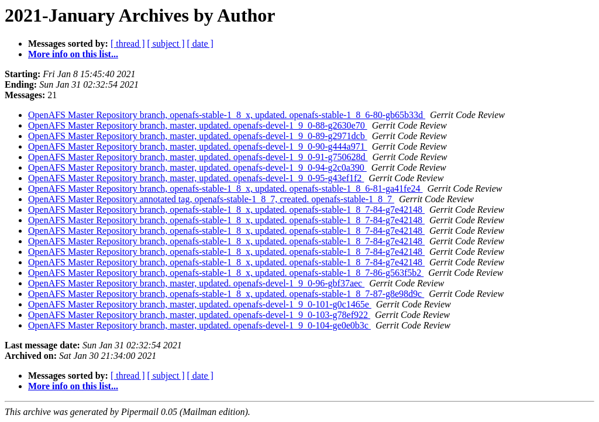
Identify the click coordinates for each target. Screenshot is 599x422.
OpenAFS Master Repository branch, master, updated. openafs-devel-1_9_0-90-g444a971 (197, 146)
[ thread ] (128, 44)
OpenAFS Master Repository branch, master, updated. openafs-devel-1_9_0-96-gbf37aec (196, 283)
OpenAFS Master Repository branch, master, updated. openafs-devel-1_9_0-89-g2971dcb (197, 136)
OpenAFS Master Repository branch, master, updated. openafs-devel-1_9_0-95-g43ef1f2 (196, 178)
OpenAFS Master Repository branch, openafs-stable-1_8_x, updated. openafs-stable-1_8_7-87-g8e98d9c (226, 294)
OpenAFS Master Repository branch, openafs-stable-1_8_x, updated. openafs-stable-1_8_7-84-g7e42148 (226, 210)
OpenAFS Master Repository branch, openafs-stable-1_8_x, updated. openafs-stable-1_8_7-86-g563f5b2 (226, 273)
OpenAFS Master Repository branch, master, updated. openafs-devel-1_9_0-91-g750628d (198, 157)
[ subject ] (166, 44)
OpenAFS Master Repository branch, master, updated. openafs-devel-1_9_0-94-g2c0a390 (197, 167)
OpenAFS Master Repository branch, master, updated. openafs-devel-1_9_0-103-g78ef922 (199, 315)
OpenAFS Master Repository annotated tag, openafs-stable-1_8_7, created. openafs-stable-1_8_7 (211, 199)
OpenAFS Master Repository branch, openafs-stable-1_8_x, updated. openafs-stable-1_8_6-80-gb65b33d (226, 115)
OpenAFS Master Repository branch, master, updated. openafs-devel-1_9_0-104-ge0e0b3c (199, 325)
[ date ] (200, 44)
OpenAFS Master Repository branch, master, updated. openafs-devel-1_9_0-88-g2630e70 (197, 125)
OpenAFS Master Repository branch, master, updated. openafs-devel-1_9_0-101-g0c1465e (199, 304)
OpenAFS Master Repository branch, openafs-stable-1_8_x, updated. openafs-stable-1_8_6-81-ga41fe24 (225, 188)
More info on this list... (73, 54)
